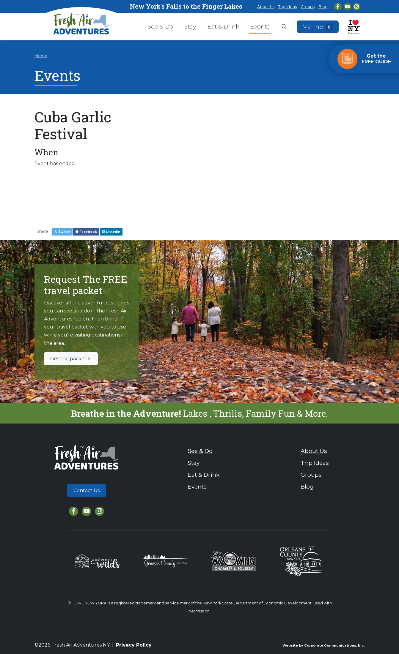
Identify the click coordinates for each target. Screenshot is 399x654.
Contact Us (86, 490)
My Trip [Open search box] (318, 26)
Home (40, 55)
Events (260, 26)
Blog (323, 6)
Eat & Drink (223, 26)
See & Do (160, 26)
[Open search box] (284, 27)
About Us (265, 6)
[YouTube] (347, 6)
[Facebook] (338, 6)
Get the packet (71, 358)
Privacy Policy (134, 645)
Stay (190, 26)
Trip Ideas (287, 6)
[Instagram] (356, 6)
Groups (308, 6)
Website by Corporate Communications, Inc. (323, 645)
